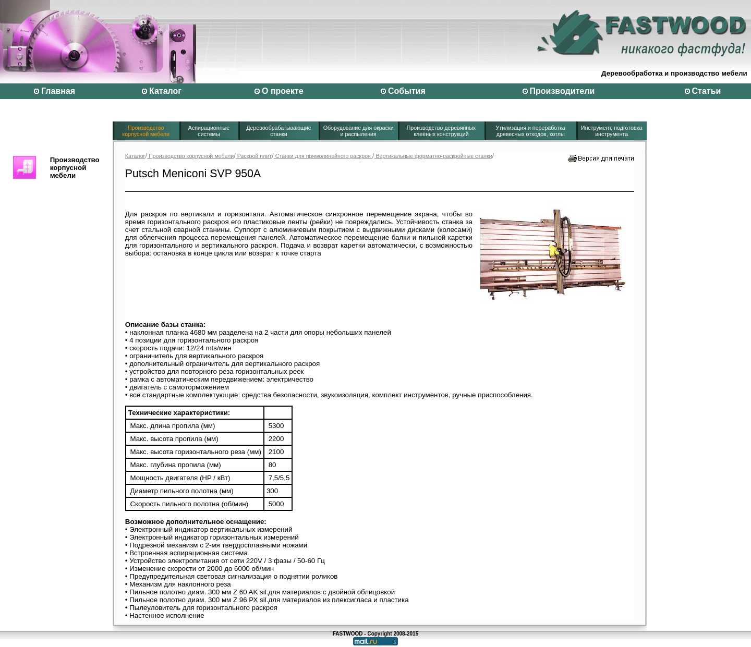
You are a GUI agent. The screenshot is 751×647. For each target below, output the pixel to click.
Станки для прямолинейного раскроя (323, 156)
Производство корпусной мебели (145, 131)
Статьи (706, 91)
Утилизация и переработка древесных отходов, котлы (530, 131)
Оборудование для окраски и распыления (358, 131)
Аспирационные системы (208, 131)
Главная (58, 91)
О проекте (283, 91)
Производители (562, 91)
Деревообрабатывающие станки (278, 131)
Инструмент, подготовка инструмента (612, 131)
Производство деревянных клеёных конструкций (441, 131)
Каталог (165, 91)
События (407, 91)
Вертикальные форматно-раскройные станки (433, 156)
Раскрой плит (254, 156)
